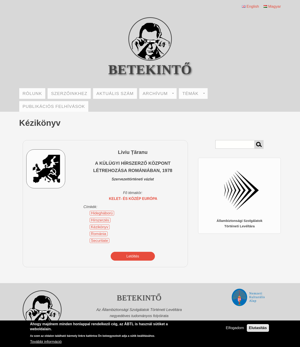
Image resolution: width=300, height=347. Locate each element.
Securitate (99, 240)
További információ (46, 342)
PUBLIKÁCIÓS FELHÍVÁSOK (54, 106)
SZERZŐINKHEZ (69, 93)
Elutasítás (258, 328)
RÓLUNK (32, 93)
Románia (98, 234)
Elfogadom (235, 328)
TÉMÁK (193, 93)
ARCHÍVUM (158, 93)
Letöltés (132, 256)
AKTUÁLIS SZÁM (115, 93)
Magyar (272, 6)
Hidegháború (102, 213)
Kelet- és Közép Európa (133, 199)
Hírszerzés (100, 220)
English (250, 6)
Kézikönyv (99, 227)
